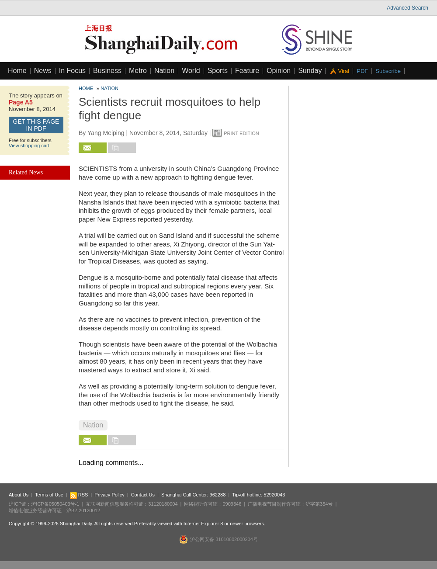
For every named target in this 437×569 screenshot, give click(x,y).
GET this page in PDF (36, 125)
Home (17, 70)
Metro (138, 70)
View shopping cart (29, 145)
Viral (343, 71)
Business (107, 70)
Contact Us (143, 494)
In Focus (72, 70)
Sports (218, 70)
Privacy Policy (109, 494)
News (43, 70)
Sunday (310, 70)
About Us (18, 494)
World (191, 70)
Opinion (279, 70)
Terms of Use (49, 494)
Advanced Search (407, 8)
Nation (164, 70)
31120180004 (162, 504)
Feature (247, 70)
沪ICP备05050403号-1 (55, 504)
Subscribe (388, 71)
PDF (362, 71)
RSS (79, 494)
